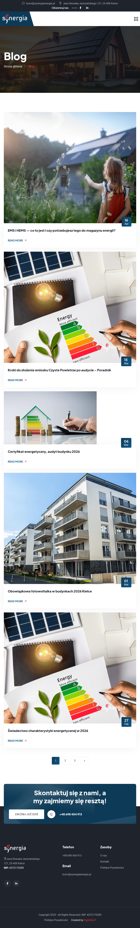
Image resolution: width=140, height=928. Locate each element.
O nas (103, 855)
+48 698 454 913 (70, 814)
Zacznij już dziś (26, 814)
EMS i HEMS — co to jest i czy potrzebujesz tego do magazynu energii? (62, 230)
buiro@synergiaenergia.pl (38, 3)
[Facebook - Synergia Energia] (80, 7)
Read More (17, 240)
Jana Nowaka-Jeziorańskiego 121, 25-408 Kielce (88, 3)
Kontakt (104, 861)
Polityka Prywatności (112, 867)
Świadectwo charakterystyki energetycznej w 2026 (48, 731)
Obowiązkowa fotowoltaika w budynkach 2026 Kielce (50, 591)
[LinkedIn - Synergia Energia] (87, 7)
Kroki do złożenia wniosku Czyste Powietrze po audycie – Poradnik (59, 370)
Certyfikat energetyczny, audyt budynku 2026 (44, 451)
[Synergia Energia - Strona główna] (14, 18)
